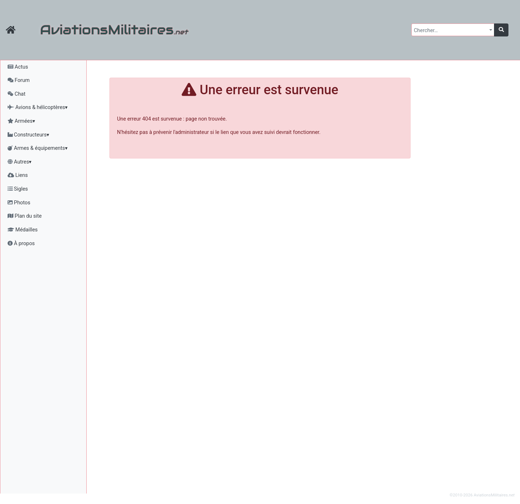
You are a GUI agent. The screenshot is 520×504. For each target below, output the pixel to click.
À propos (21, 243)
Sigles (18, 189)
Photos (19, 203)
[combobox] (452, 29)
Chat (16, 94)
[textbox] (451, 30)
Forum (19, 80)
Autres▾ (19, 162)
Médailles (23, 230)
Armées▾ (21, 121)
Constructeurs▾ (28, 135)
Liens (18, 175)
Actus (18, 67)
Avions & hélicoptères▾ (38, 107)
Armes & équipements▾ (38, 148)
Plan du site (25, 216)
